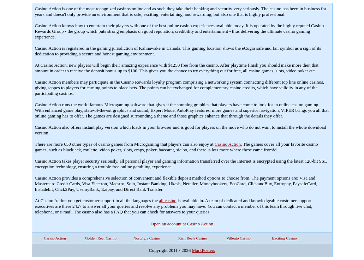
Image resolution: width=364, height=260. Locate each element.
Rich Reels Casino (192, 238)
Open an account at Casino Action (182, 223)
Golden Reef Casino (101, 238)
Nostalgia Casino (146, 238)
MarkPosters (203, 250)
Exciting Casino (284, 238)
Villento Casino (238, 238)
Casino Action (228, 144)
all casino (167, 200)
